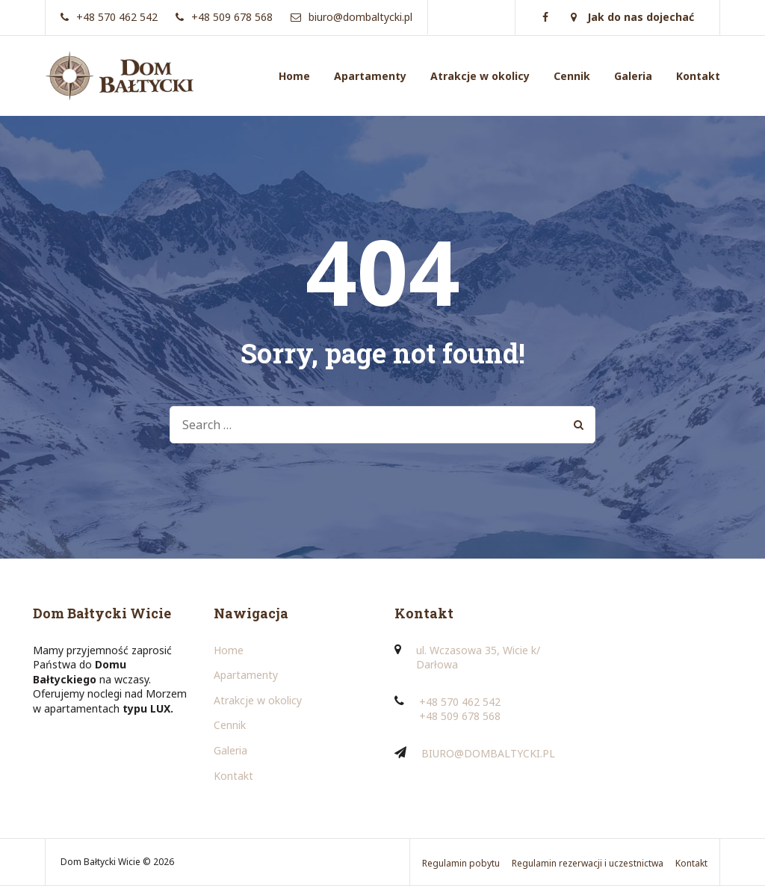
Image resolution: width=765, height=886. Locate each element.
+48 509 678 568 (460, 716)
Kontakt (698, 76)
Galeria (633, 76)
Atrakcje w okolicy (480, 76)
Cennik (572, 76)
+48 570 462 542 (460, 702)
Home (294, 76)
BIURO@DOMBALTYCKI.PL (488, 753)
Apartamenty (370, 76)
